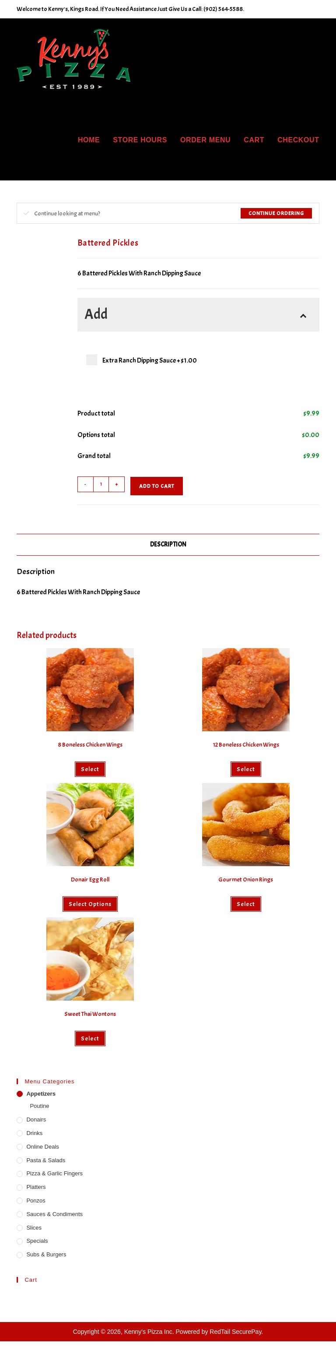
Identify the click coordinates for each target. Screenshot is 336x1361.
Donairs (36, 1119)
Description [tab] (168, 544)
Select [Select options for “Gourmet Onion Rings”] (246, 904)
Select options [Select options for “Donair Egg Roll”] (90, 904)
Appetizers (40, 1093)
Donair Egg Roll (90, 879)
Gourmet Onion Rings (245, 879)
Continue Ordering (276, 213)
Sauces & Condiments (54, 1214)
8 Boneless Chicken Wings (90, 744)
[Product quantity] (101, 484)
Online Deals (42, 1146)
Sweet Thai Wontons (90, 1014)
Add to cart (156, 486)
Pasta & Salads (45, 1160)
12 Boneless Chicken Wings (246, 744)
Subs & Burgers (46, 1254)
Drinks (34, 1133)
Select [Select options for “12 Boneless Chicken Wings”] (246, 769)
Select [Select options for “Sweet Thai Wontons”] (90, 1038)
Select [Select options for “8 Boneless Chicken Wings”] (90, 769)
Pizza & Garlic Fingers (54, 1173)
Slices (34, 1227)
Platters (36, 1187)
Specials (37, 1241)
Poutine (39, 1106)
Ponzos (35, 1200)
